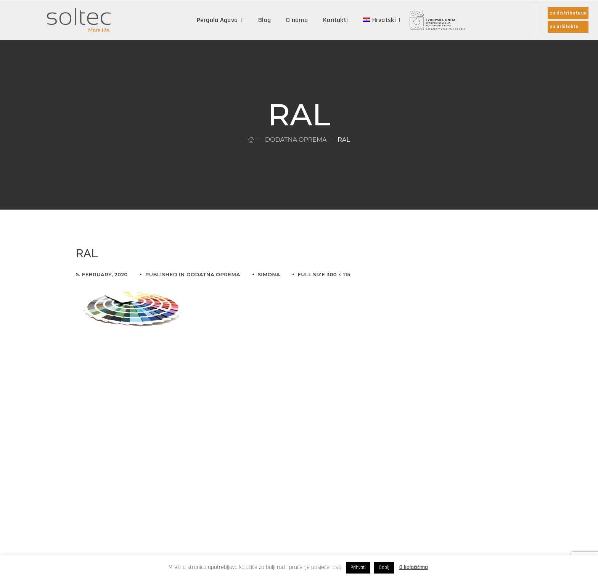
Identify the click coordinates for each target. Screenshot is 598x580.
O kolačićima (413, 567)
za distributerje (568, 13)
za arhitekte (564, 26)
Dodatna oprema (296, 139)
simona (269, 274)
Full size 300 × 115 (324, 274)
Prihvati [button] (358, 567)
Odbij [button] (384, 567)
